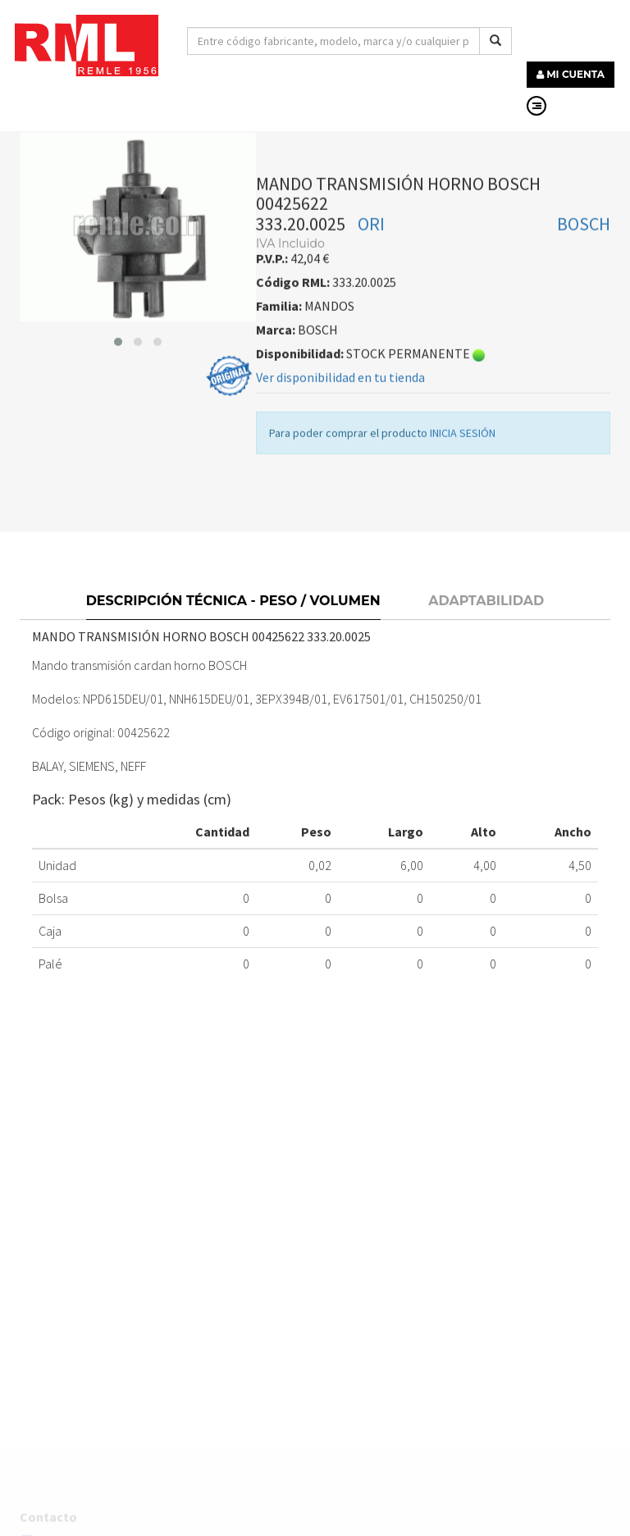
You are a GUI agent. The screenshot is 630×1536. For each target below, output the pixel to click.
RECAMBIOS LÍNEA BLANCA (100, 137)
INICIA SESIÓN (462, 456)
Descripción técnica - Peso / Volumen (233, 628)
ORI (371, 246)
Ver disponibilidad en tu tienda (340, 400)
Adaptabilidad (486, 628)
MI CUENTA (570, 74)
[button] (118, 365)
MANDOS (214, 137)
